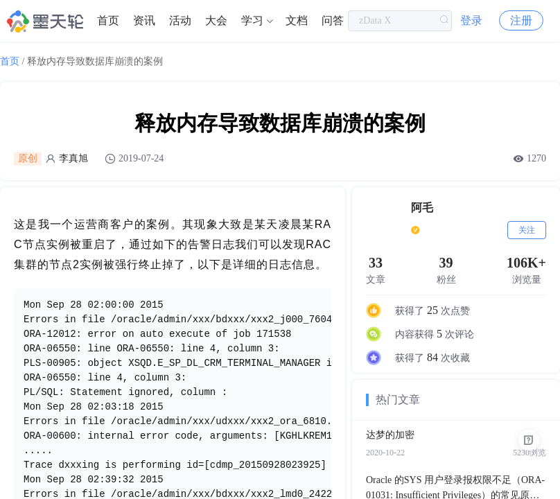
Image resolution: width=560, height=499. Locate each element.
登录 (471, 20)
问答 (333, 20)
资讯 (144, 20)
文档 (297, 20)
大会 (216, 20)
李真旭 (73, 158)
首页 (108, 20)
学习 (252, 20)
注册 (521, 20)
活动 (180, 20)
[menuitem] (108, 21)
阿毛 (422, 207)
